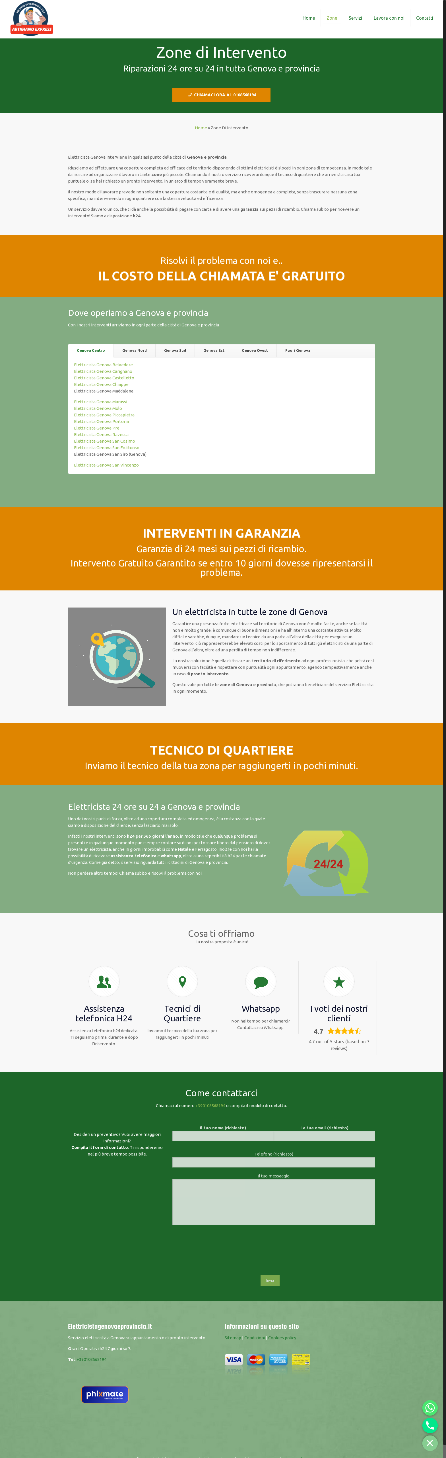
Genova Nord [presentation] (134, 350)
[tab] (91, 350)
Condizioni (254, 1337)
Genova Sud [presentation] (175, 350)
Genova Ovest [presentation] (255, 350)
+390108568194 (210, 1105)
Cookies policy (282, 1337)
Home (201, 127)
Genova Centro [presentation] (91, 350)
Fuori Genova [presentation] (297, 350)
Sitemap (233, 1337)
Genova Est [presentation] (213, 350)
